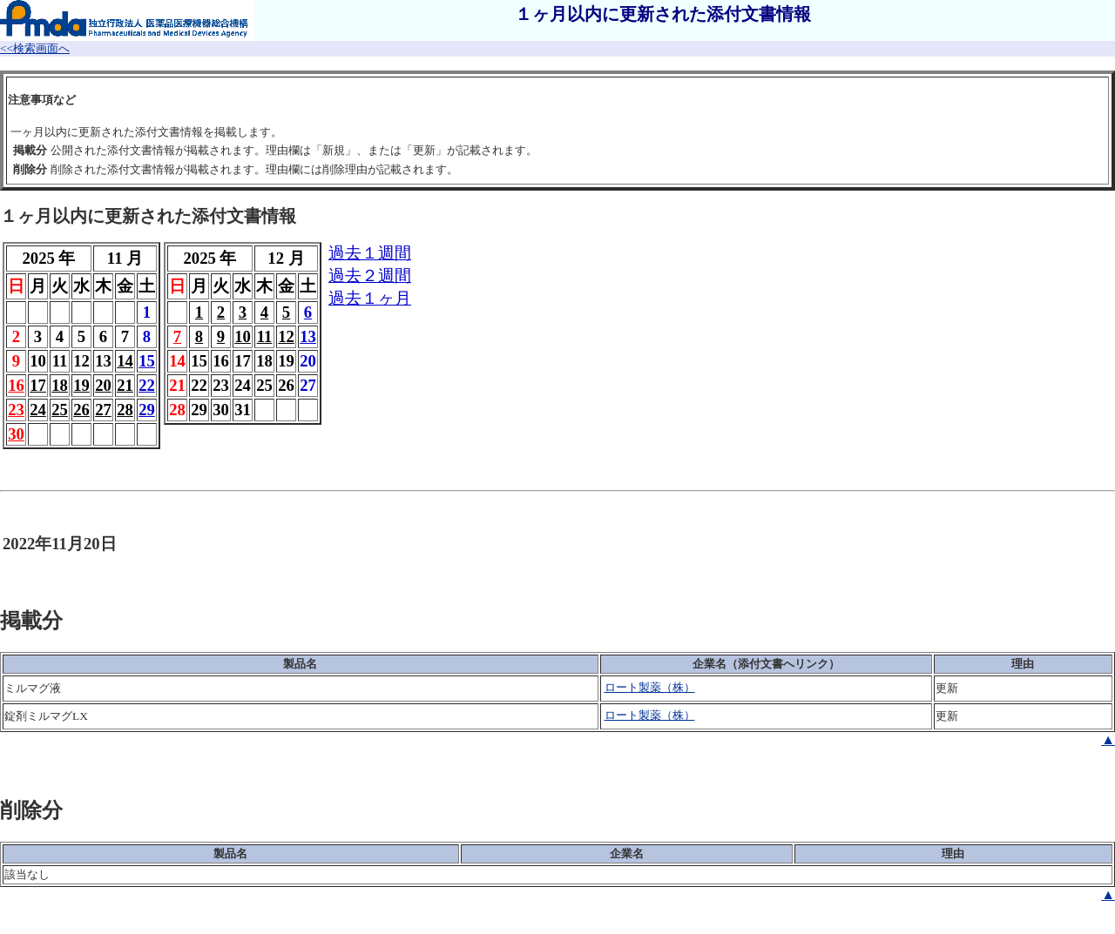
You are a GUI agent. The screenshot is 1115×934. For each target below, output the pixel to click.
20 (103, 385)
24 (38, 409)
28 (125, 409)
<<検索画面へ (35, 48)
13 (308, 336)
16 (16, 385)
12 (286, 336)
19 (81, 385)
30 (16, 434)
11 (265, 336)
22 (147, 385)
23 (16, 409)
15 (147, 361)
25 (59, 409)
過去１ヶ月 (369, 298)
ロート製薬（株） (650, 687)
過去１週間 (369, 253)
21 (125, 385)
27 (103, 409)
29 (147, 409)
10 (242, 336)
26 (81, 409)
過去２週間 (369, 275)
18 (59, 385)
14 (125, 361)
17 (38, 385)
